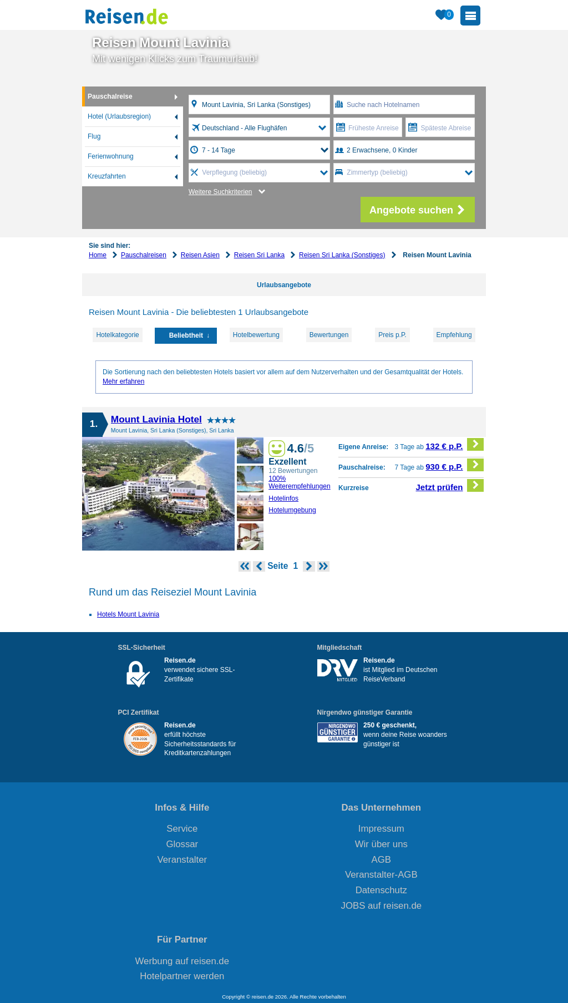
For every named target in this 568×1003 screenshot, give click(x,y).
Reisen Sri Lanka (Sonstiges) (342, 255)
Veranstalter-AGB (381, 874)
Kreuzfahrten (107, 176)
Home (97, 255)
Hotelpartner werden (182, 976)
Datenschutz (381, 890)
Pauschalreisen (143, 255)
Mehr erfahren (123, 381)
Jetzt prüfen (450, 485)
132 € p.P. (454, 444)
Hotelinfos (283, 498)
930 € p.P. (454, 465)
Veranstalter (182, 859)
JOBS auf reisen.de (381, 905)
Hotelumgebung (292, 510)
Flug (94, 136)
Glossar (182, 844)
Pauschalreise (110, 96)
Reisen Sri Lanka (259, 255)
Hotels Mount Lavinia (128, 614)
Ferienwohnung (111, 156)
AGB (381, 859)
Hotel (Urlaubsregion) (119, 116)
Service (181, 828)
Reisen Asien (200, 255)
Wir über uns (381, 844)
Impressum (381, 828)
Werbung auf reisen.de (182, 961)
